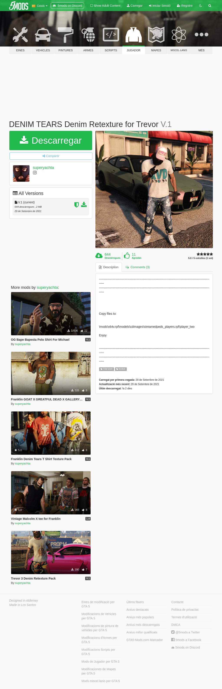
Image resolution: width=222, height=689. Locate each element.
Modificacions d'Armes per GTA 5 (99, 640)
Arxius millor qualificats (141, 632)
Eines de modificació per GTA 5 (98, 604)
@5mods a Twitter (185, 632)
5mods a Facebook (186, 640)
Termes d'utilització (184, 617)
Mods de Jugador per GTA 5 (100, 661)
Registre (185, 5)
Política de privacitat (184, 609)
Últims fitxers (135, 602)
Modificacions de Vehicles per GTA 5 (99, 616)
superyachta (43, 167)
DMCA (175, 624)
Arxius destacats (137, 609)
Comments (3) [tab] (138, 267)
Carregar (134, 5)
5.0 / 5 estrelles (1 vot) (200, 258)
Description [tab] (108, 267)
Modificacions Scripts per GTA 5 (98, 652)
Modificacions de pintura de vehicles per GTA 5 (100, 628)
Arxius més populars (140, 617)
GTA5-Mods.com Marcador (144, 640)
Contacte (177, 602)
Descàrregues (113, 258)
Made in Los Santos (22, 605)
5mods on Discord (185, 647)
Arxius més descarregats (143, 624)
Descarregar (51, 140)
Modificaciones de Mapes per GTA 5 (99, 671)
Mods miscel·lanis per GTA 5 (101, 681)
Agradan (137, 258)
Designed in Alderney (23, 600)
